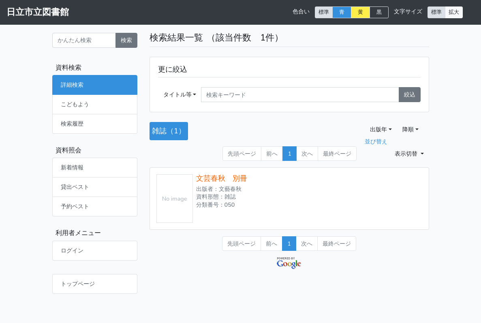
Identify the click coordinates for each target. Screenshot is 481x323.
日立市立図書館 (37, 12)
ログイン (72, 250)
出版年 (378, 129)
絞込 (409, 94)
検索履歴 (72, 124)
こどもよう (75, 104)
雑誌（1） (169, 131)
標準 (324, 12)
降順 (408, 129)
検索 (126, 40)
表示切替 (407, 154)
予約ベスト (75, 206)
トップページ (78, 284)
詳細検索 (72, 85)
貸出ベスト (75, 187)
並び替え (376, 141)
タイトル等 (177, 94)
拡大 (454, 12)
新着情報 (72, 167)
